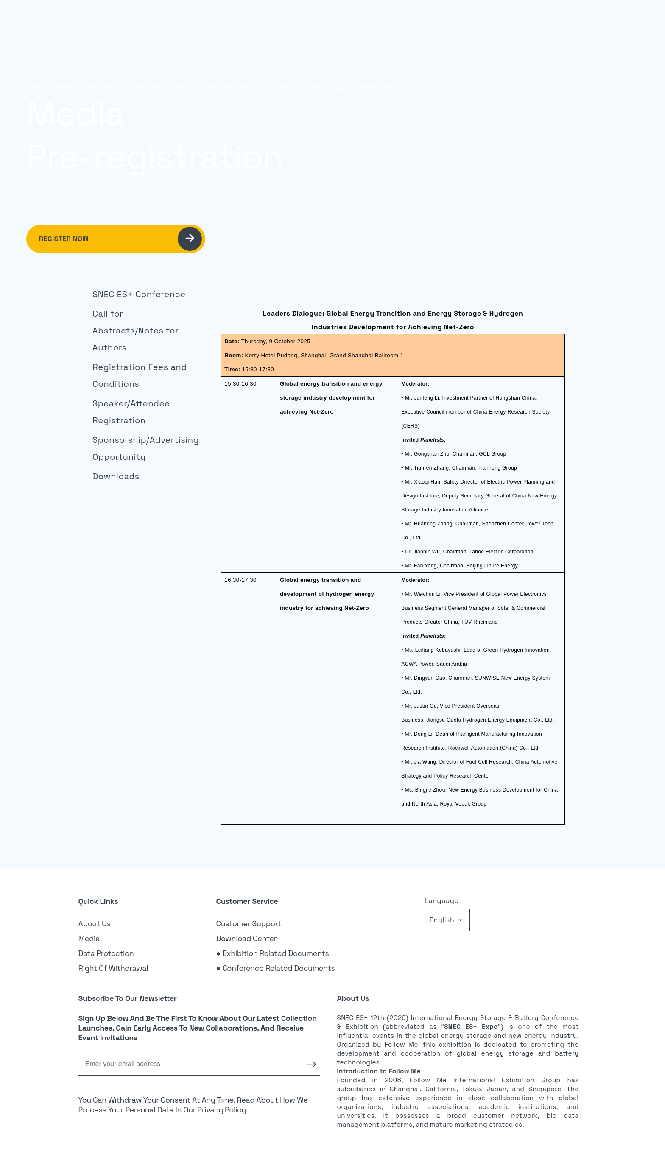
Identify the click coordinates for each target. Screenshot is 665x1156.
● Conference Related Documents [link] (275, 968)
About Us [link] (94, 923)
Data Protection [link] (106, 953)
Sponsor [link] (417, 19)
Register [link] (542, 19)
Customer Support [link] (249, 923)
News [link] (458, 19)
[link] (141, 294)
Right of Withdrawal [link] (113, 968)
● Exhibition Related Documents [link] (272, 953)
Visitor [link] (374, 19)
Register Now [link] (120, 239)
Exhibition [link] (329, 19)
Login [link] (499, 19)
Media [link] (89, 938)
